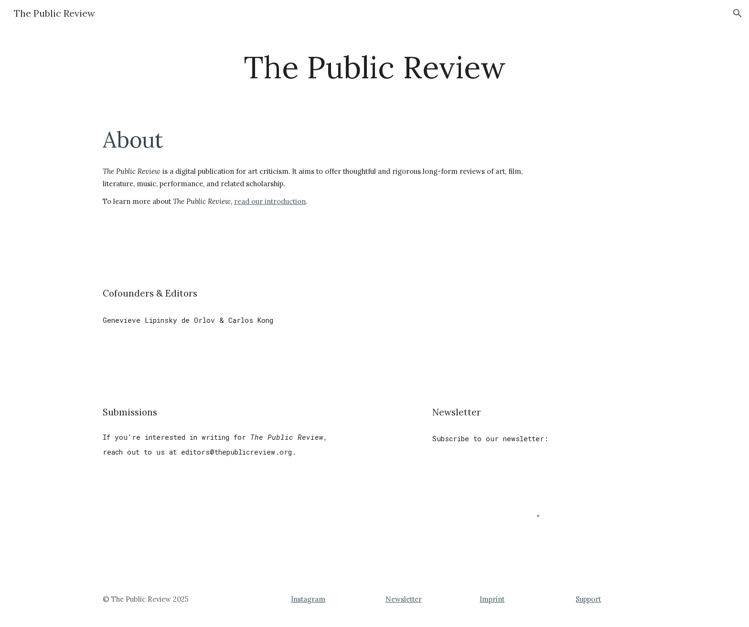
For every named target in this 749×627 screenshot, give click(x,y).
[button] (737, 13)
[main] (374, 67)
